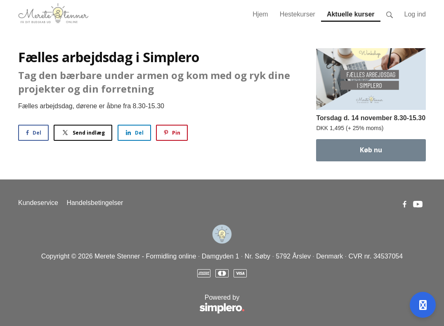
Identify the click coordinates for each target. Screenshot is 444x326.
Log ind (415, 14)
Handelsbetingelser (94, 202)
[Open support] (423, 305)
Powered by (131, 304)
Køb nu (371, 149)
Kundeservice (38, 202)
